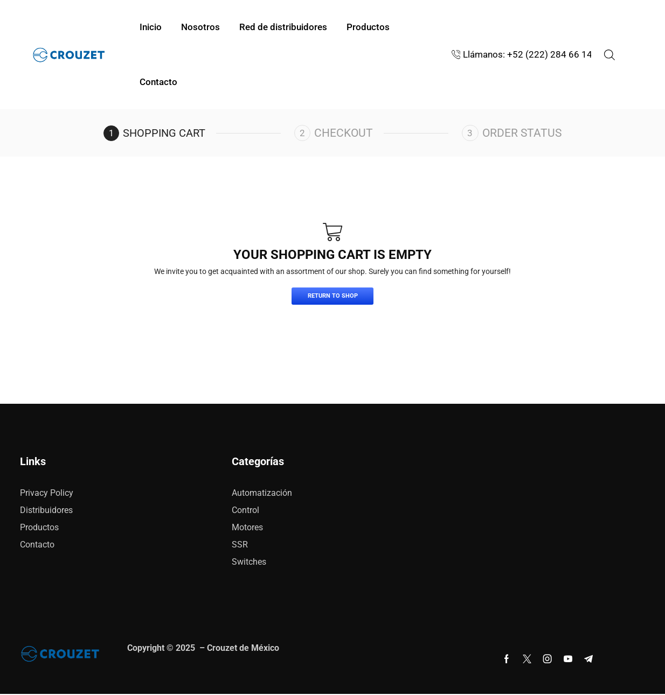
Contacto (158, 82)
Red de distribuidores (283, 27)
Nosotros (200, 27)
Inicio (151, 27)
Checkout (346, 133)
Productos (368, 27)
